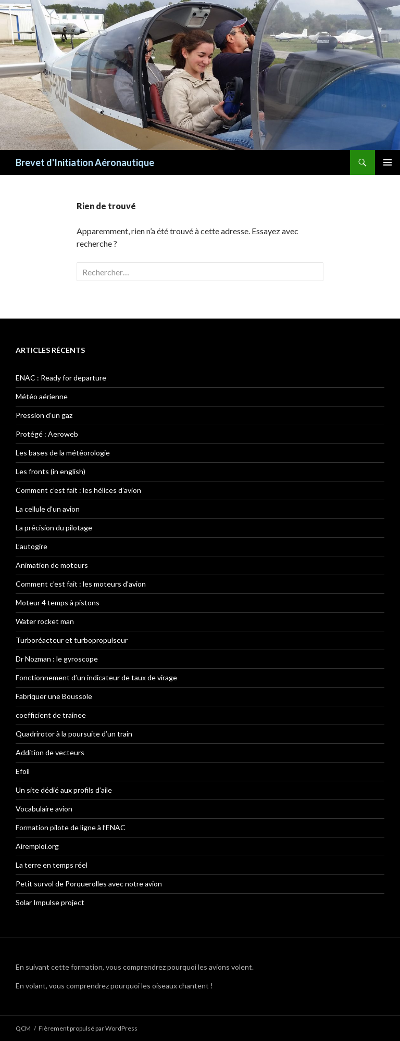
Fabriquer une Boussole (54, 696)
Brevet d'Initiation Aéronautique (85, 162)
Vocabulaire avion (44, 808)
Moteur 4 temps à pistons (57, 602)
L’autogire (31, 546)
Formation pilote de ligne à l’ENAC (71, 827)
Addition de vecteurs (50, 752)
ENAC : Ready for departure (61, 377)
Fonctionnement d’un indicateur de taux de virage (96, 677)
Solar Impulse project (50, 902)
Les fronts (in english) (50, 471)
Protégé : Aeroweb (47, 433)
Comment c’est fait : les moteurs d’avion (81, 583)
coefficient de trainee (51, 714)
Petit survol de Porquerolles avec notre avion (89, 883)
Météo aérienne (42, 396)
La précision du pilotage (54, 527)
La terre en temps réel (52, 864)
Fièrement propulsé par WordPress (88, 1028)
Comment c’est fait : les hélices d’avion (78, 490)
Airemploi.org (37, 846)
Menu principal (387, 162)
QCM (23, 1028)
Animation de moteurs (52, 565)
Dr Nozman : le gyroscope (57, 658)
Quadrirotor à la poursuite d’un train (74, 733)
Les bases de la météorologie (63, 452)
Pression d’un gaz (44, 415)
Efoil (23, 771)
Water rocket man (45, 621)
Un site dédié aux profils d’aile (64, 789)
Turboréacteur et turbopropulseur (72, 640)
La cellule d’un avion (48, 508)
